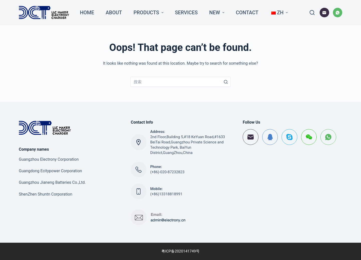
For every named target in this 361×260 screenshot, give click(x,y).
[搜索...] (180, 82)
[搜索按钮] (226, 82)
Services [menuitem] (186, 13)
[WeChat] (309, 137)
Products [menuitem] (149, 13)
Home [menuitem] (87, 13)
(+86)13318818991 (166, 194)
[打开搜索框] (312, 12)
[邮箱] (324, 12)
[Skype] (289, 137)
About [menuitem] (114, 13)
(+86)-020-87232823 (167, 172)
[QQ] (270, 137)
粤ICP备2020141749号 (180, 251)
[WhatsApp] (337, 12)
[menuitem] (279, 12)
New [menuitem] (217, 13)
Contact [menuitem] (247, 13)
